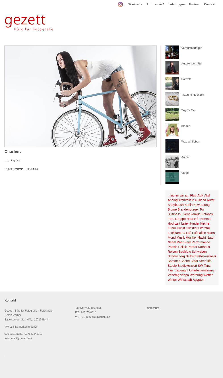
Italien (185, 223)
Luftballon (199, 233)
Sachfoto (184, 251)
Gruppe (180, 219)
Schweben (199, 251)
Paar (180, 242)
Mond (172, 237)
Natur (211, 237)
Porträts (18, 169)
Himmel (205, 219)
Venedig (173, 275)
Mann (211, 233)
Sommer (174, 261)
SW (200, 265)
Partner (194, 4)
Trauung (180, 270)
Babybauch (176, 205)
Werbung (196, 275)
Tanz (207, 265)
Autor (210, 200)
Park (187, 242)
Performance (201, 242)
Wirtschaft (185, 279)
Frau (171, 219)
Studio (172, 265)
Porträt (192, 247)
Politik (182, 247)
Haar (189, 219)
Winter (172, 279)
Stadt (194, 261)
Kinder (194, 223)
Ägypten (198, 279)
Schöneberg (176, 256)
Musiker (191, 237)
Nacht (202, 237)
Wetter (208, 275)
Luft (188, 233)
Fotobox (207, 214)
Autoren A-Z (155, 4)
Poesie (173, 247)
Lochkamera (176, 233)
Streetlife (205, 261)
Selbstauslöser (205, 256)
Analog (173, 200)
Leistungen (177, 4)
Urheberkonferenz (202, 270)
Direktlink (32, 169)
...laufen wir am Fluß (182, 195)
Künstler (191, 228)
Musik (180, 237)
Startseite (135, 4)
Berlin (188, 205)
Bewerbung (201, 205)
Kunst (181, 228)
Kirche (204, 223)
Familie (195, 214)
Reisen (173, 251)
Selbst (190, 256)
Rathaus (204, 247)
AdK (200, 195)
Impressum (152, 308)
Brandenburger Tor (191, 209)
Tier (170, 270)
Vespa (184, 275)
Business (174, 214)
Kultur (172, 228)
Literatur (204, 228)
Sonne (185, 261)
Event (186, 214)
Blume (172, 209)
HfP (197, 219)
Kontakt (209, 4)
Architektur (186, 200)
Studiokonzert (187, 265)
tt (187, 270)
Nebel (172, 242)
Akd (207, 195)
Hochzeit (174, 223)
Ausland (200, 200)
